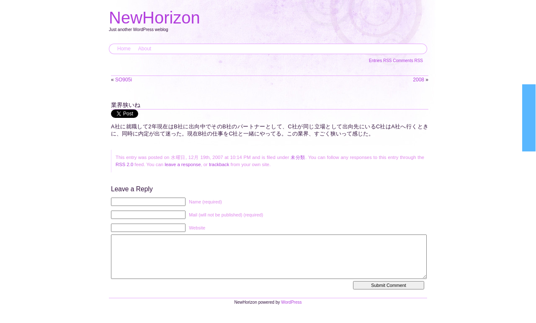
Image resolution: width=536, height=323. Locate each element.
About (144, 49)
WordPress (291, 310)
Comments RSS (408, 60)
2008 (418, 80)
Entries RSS (381, 60)
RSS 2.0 (124, 164)
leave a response (183, 164)
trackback (219, 164)
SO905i (123, 80)
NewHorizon (154, 17)
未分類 (298, 157)
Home (124, 49)
